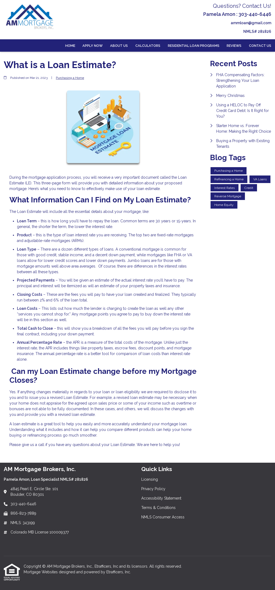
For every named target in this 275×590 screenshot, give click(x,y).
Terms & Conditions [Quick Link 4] (158, 507)
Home (70, 46)
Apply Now (92, 46)
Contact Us (260, 46)
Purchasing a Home (70, 78)
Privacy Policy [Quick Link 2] (153, 489)
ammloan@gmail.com (251, 23)
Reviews (234, 46)
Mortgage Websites (41, 572)
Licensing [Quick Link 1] (149, 479)
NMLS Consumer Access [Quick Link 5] (162, 517)
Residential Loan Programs (193, 46)
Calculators (147, 46)
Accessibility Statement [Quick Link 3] (161, 498)
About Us (119, 46)
